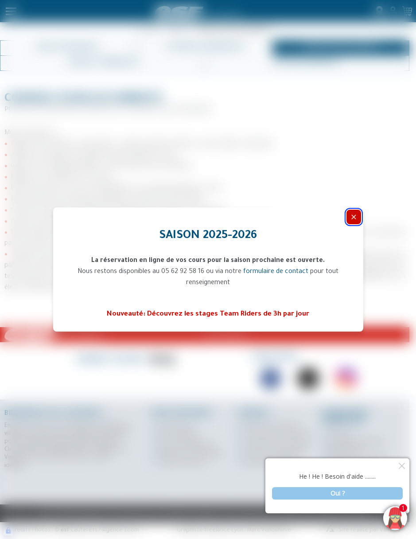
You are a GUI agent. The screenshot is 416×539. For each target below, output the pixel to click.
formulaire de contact (275, 272)
